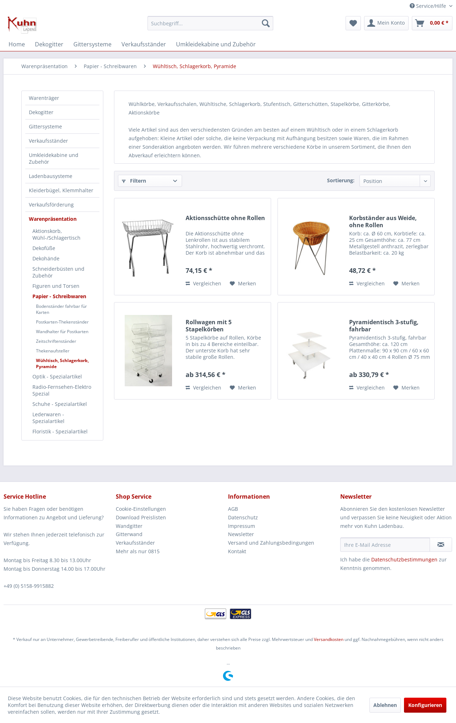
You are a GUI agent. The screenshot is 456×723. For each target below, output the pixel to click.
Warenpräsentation (53, 218)
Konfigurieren (425, 705)
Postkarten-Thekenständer (62, 322)
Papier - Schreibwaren (59, 296)
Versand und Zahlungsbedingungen (271, 542)
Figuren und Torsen (55, 285)
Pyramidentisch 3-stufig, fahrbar (384, 326)
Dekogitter (41, 112)
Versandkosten (328, 639)
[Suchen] (265, 23)
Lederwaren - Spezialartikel (48, 417)
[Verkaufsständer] (143, 44)
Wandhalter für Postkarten (62, 332)
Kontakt (237, 551)
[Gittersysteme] (92, 44)
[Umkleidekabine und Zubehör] (216, 44)
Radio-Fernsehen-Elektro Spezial (61, 390)
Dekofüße (43, 248)
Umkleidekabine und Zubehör (53, 158)
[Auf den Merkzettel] (243, 283)
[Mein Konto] (386, 23)
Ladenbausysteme (50, 176)
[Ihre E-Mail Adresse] (385, 545)
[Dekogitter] (49, 44)
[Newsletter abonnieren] (441, 545)
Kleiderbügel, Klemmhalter (61, 190)
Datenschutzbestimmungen (404, 559)
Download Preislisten (141, 517)
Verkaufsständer (48, 140)
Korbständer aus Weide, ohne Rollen (383, 221)
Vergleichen (203, 283)
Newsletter (241, 534)
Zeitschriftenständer (56, 341)
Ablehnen (385, 705)
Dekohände (45, 258)
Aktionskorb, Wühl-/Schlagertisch (56, 234)
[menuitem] (210, 23)
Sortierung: (340, 180)
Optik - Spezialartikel (57, 376)
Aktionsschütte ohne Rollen (225, 218)
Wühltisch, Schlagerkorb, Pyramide (62, 363)
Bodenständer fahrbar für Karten (61, 309)
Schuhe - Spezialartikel (59, 404)
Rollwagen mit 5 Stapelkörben (209, 326)
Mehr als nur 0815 (138, 551)
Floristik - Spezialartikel (60, 431)
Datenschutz (243, 517)
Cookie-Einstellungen (141, 508)
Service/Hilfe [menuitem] (428, 5)
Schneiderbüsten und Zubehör (58, 272)
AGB (233, 508)
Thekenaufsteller (52, 351)
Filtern (134, 180)
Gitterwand (129, 534)
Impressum (241, 526)
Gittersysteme (45, 126)
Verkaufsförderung (51, 204)
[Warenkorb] (432, 23)
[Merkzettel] (353, 23)
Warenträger (44, 98)
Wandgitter (129, 526)
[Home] (17, 44)
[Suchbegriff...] (210, 23)
